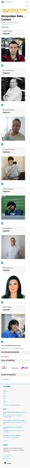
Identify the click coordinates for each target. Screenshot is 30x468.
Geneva (4, 398)
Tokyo (4, 390)
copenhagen (6, 391)
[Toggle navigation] (27, 2)
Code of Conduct (7, 458)
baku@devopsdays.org (6, 24)
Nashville (5, 396)
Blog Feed (5, 440)
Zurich (4, 395)
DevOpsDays (6, 2)
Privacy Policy (6, 456)
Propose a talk (6, 405)
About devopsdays (7, 455)
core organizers (10, 348)
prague (4, 401)
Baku (3, 6)
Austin (4, 393)
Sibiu (4, 400)
